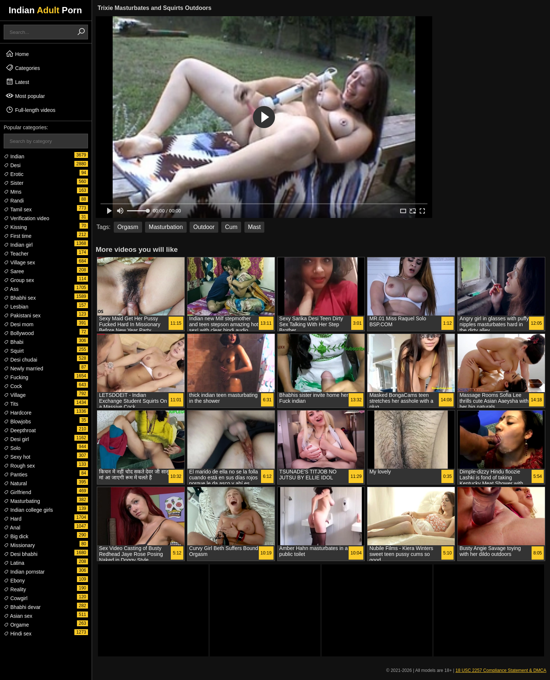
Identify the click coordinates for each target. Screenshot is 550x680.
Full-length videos (31, 110)
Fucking (16, 377)
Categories (23, 68)
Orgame (16, 625)
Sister (14, 183)
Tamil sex (18, 209)
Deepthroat (20, 430)
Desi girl (16, 439)
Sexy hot (17, 457)
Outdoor (204, 227)
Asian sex (18, 616)
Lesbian (16, 307)
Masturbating (22, 501)
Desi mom (19, 324)
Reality (15, 589)
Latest (17, 82)
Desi (12, 165)
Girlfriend (17, 492)
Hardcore (17, 413)
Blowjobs (17, 421)
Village (15, 395)
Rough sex (19, 466)
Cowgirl (16, 598)
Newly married (23, 368)
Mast (254, 227)
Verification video (26, 218)
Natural (15, 483)
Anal (12, 528)
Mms (12, 192)
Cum (231, 227)
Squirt (14, 351)
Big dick (16, 536)
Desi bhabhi (21, 554)
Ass (11, 289)
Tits (11, 404)
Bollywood (19, 333)
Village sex (19, 262)
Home (17, 54)
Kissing (15, 227)
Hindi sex (17, 634)
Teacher (16, 254)
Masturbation (166, 227)
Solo (12, 448)
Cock (13, 386)
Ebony (14, 581)
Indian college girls (28, 510)
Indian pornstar (24, 572)
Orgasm (127, 227)
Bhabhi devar (22, 607)
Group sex (19, 280)
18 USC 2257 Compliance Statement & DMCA (500, 670)
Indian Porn (45, 10)
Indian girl (18, 245)
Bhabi (14, 342)
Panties (16, 475)
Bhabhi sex (20, 298)
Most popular (25, 96)
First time (17, 236)
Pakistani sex (22, 315)
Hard (12, 519)
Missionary (19, 545)
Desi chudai (20, 360)
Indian (14, 156)
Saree (14, 271)
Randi (14, 201)
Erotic (14, 174)
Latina (14, 563)
